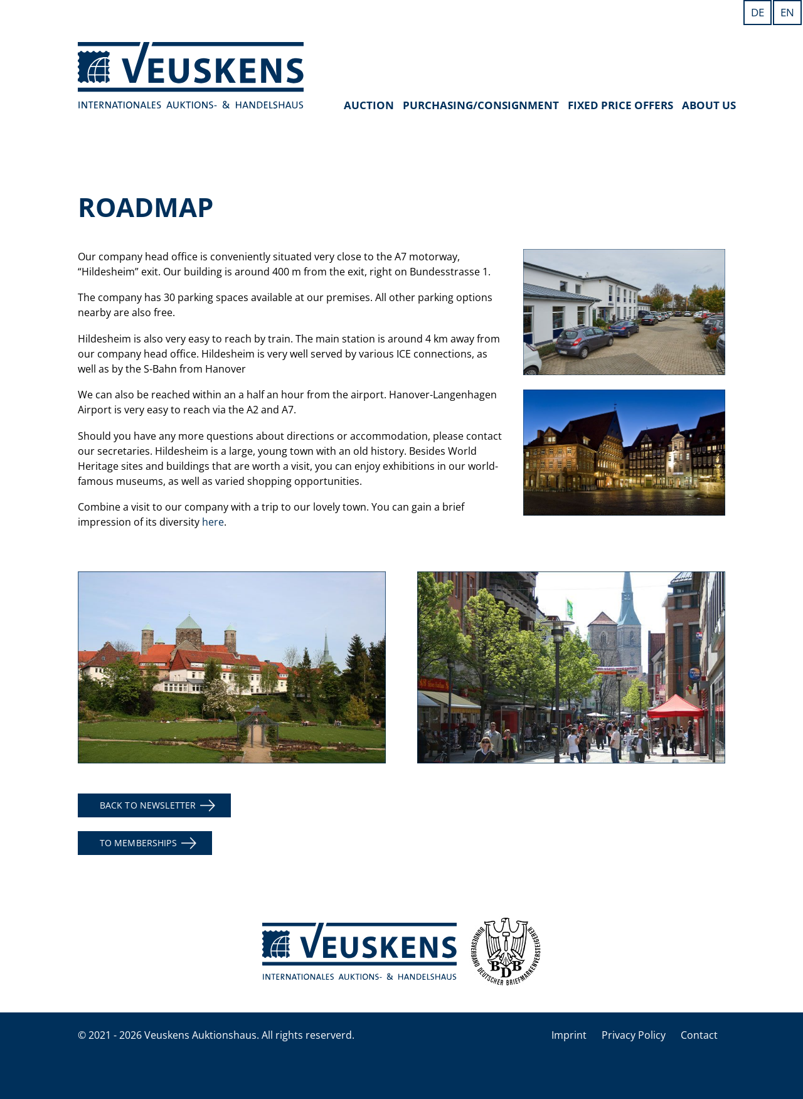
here (213, 522)
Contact (699, 1035)
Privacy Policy (634, 1035)
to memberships (138, 843)
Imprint (569, 1035)
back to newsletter (148, 805)
